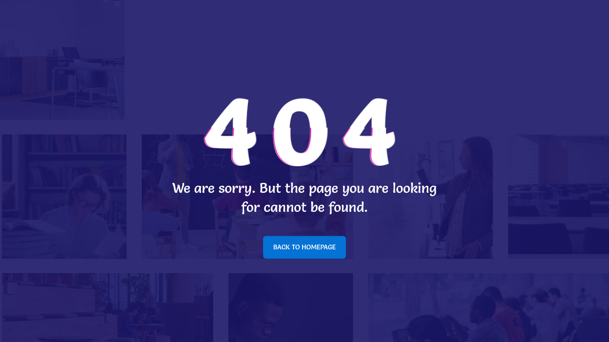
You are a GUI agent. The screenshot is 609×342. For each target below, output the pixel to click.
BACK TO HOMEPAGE (304, 247)
